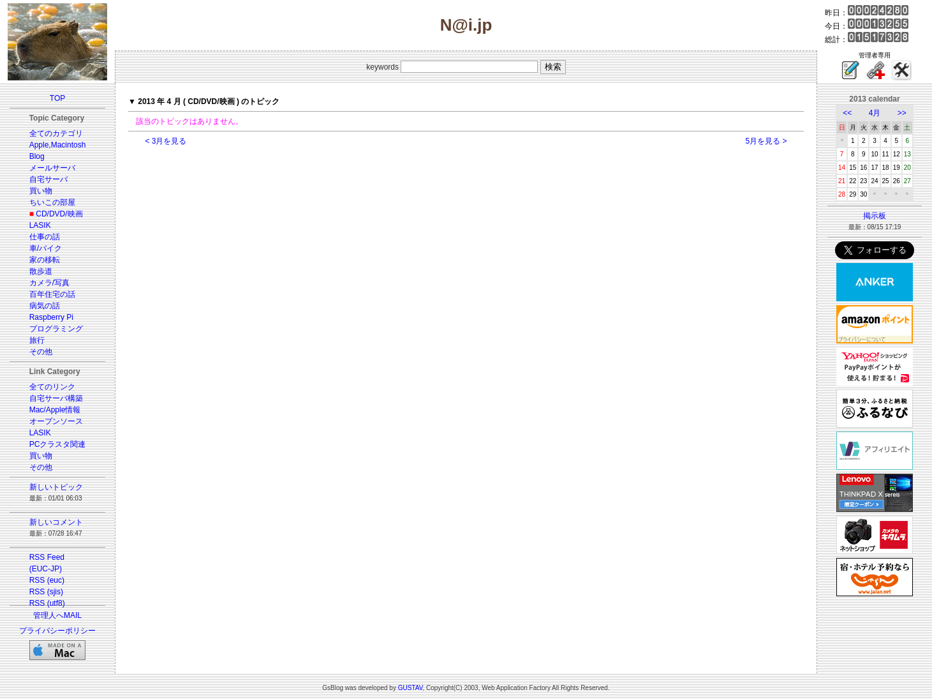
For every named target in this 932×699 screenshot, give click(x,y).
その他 (40, 351)
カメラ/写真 (49, 282)
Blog (37, 156)
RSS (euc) (46, 580)
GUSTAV (410, 687)
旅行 (37, 340)
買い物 (40, 190)
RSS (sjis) (46, 591)
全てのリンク (52, 386)
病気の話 (44, 305)
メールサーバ (52, 167)
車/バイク (45, 248)
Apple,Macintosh (57, 144)
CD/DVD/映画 (59, 213)
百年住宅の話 (52, 294)
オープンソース (56, 421)
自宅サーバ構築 (56, 398)
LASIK (40, 225)
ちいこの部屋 (52, 202)
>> (902, 113)
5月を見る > (766, 141)
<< (847, 113)
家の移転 (44, 259)
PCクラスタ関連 (57, 444)
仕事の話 (44, 236)
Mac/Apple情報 (55, 409)
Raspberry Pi (51, 317)
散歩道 (40, 271)
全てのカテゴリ (56, 133)
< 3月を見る (165, 141)
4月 (875, 113)
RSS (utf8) (47, 603)
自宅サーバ (48, 179)
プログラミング (56, 328)
